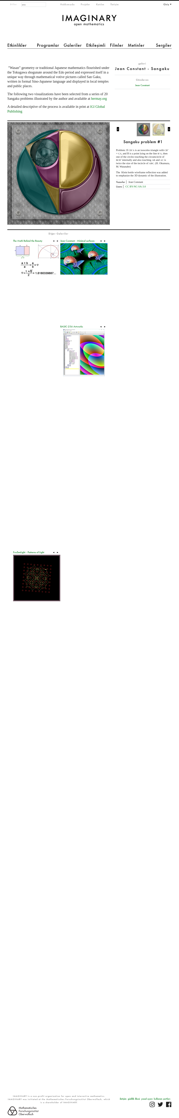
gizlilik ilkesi (134, 1098)
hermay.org (99, 98)
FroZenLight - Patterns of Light (28, 552)
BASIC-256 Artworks (71, 326)
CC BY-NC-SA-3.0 (135, 186)
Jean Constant (142, 85)
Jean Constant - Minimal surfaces (77, 240)
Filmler (116, 45)
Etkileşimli (96, 45)
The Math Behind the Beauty (27, 240)
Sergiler (164, 45)
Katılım (100, 4)
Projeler (85, 4)
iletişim (123, 1098)
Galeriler (73, 45)
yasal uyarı (147, 1098)
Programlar (48, 45)
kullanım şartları (162, 1098)
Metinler (136, 45)
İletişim (114, 4)
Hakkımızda (67, 4)
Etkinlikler (17, 45)
